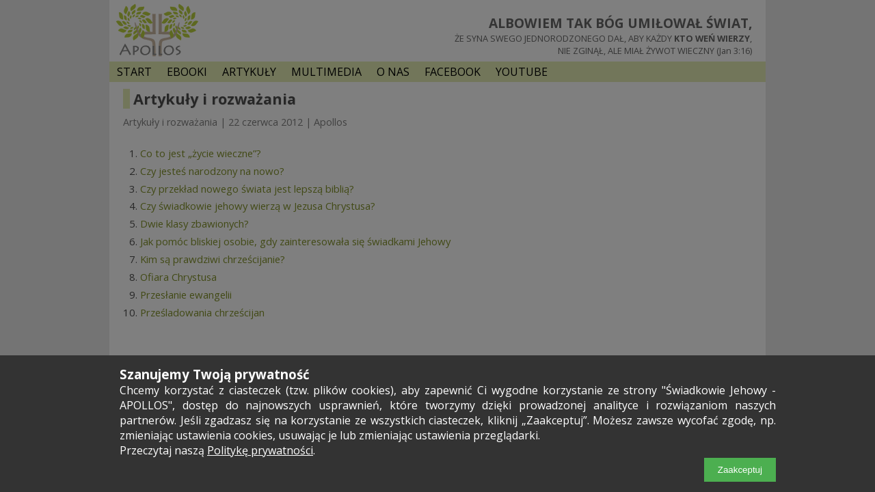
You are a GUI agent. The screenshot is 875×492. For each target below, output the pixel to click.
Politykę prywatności (260, 450)
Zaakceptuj (740, 470)
